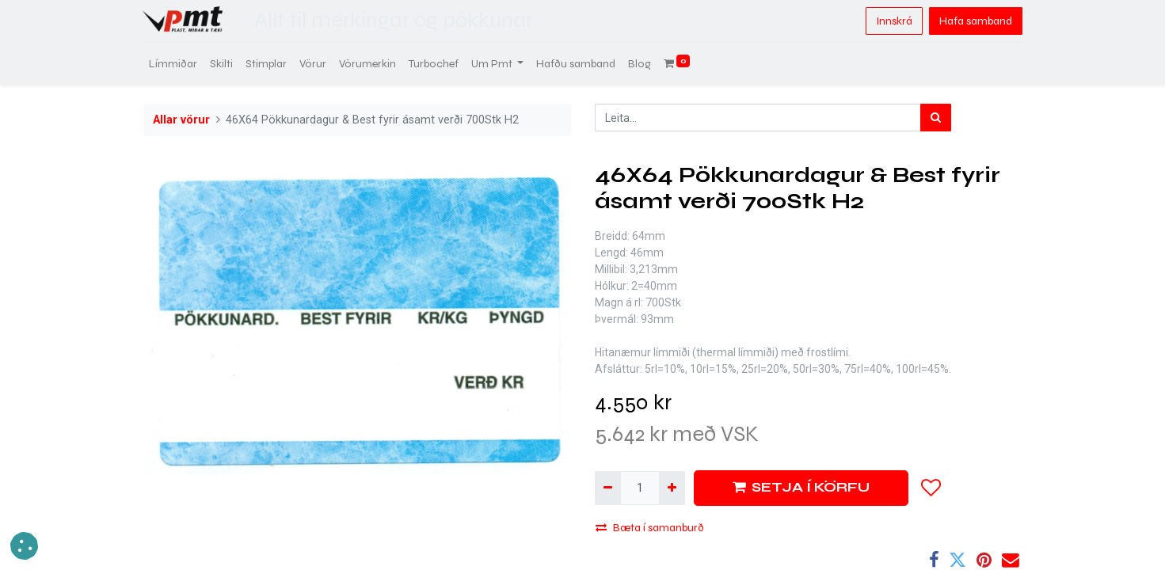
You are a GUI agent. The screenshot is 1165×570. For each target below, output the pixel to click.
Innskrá (893, 21)
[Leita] (935, 117)
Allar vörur (181, 120)
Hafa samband (974, 21)
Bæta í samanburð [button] (650, 527)
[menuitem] (173, 63)
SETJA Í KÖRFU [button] (801, 487)
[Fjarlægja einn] (608, 488)
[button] (931, 487)
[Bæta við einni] (672, 488)
